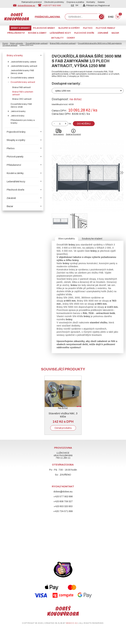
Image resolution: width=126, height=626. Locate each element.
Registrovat (104, 5)
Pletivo (88, 28)
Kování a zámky (37, 33)
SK (76, 5)
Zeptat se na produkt (73, 134)
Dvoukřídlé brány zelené (22, 78)
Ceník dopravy (58, 134)
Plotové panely (105, 28)
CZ (72, 5)
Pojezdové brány (44, 28)
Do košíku (84, 123)
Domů (5, 43)
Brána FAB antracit (21, 87)
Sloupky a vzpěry (69, 28)
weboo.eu (72, 623)
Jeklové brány (17, 116)
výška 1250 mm (62, 91)
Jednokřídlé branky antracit (24, 66)
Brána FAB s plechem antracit (63, 43)
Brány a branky (20, 28)
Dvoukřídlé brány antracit (37, 43)
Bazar (115, 33)
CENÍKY (71, 38)
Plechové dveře (84, 33)
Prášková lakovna (47, 17)
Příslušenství (16, 33)
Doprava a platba (75, 2)
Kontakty (90, 2)
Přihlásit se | (90, 5)
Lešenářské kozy (60, 33)
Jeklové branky (18, 111)
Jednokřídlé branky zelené (23, 62)
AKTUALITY (57, 38)
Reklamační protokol (31, 2)
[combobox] (81, 17)
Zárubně (103, 33)
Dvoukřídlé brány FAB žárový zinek (21, 105)
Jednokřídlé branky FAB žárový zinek (22, 71)
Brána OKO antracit (22, 99)
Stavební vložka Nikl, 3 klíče (63, 415)
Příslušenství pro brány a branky (23, 121)
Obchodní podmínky (54, 2)
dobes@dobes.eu (26, 5)
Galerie (101, 2)
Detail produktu (63, 428)
